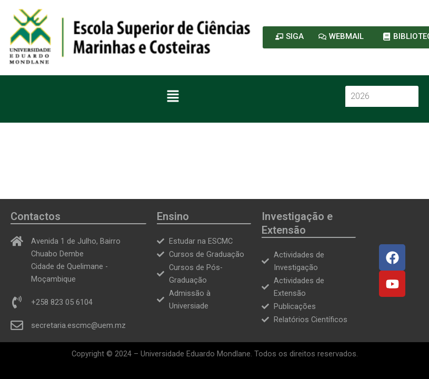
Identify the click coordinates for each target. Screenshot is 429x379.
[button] (172, 97)
